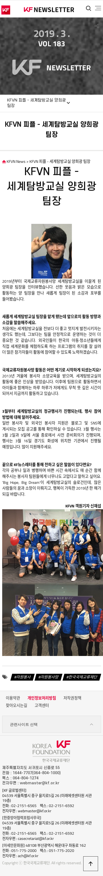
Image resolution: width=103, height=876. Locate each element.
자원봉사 (24, 677)
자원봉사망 (49, 677)
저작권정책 (72, 698)
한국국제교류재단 (83, 677)
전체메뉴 (98, 8)
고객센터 (42, 705)
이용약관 (13, 698)
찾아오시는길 (16, 705)
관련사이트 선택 (51, 724)
